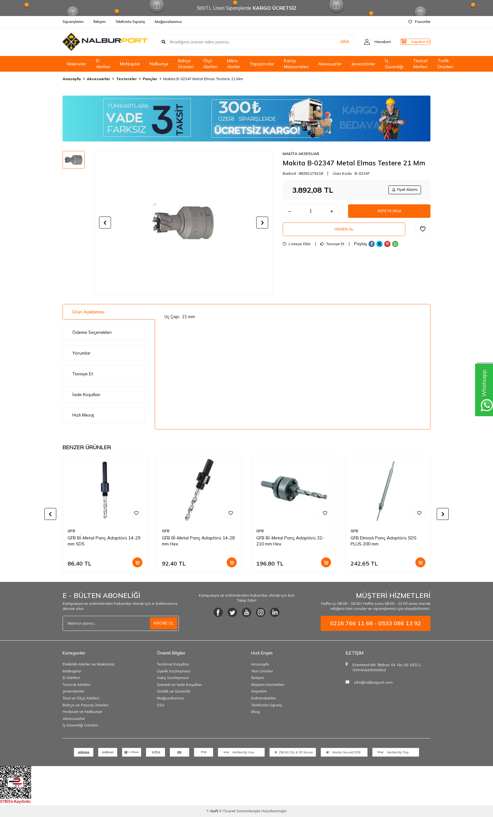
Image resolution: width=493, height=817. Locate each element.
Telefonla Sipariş (130, 21)
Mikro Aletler (234, 63)
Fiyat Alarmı (402, 190)
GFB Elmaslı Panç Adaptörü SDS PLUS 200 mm (384, 541)
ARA (332, 42)
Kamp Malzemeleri (296, 63)
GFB (71, 530)
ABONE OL (163, 623)
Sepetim (259, 691)
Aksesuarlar (330, 64)
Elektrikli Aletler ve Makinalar (89, 664)
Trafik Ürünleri (445, 63)
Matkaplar (130, 64)
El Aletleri (103, 63)
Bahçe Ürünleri (186, 63)
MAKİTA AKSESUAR (301, 153)
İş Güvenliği (394, 63)
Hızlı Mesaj (83, 415)
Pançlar (150, 78)
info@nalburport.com (373, 682)
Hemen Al (344, 234)
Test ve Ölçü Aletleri (81, 698)
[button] (105, 223)
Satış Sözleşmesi (173, 677)
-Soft (212, 811)
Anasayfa (72, 78)
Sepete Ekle (389, 213)
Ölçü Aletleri (210, 63)
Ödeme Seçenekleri (92, 332)
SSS (160, 705)
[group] (183, 222)
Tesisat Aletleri (420, 63)
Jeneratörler (363, 64)
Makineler (76, 64)
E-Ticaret (227, 811)
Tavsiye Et (332, 249)
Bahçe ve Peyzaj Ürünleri (85, 705)
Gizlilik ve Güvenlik (173, 691)
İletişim (99, 21)
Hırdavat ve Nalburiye (82, 711)
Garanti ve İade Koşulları (179, 684)
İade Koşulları (86, 394)
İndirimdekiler (263, 698)
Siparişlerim (73, 21)
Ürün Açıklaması (88, 312)
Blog (255, 711)
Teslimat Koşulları (173, 664)
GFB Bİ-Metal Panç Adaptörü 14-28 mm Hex (198, 541)
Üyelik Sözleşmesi (174, 671)
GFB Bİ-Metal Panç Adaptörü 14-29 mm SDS (104, 541)
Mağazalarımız (168, 21)
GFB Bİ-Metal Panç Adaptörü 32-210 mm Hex (290, 541)
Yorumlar (81, 353)
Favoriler (419, 21)
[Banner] (246, 118)
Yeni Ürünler (262, 671)
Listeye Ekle (297, 249)
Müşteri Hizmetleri (267, 684)
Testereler (126, 78)
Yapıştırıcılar (262, 64)
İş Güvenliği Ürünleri (80, 725)
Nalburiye (159, 64)
